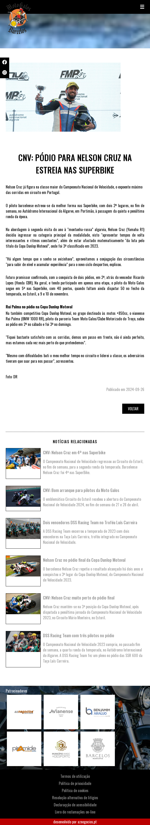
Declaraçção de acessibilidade (75, 805)
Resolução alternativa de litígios (75, 797)
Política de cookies (75, 790)
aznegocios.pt (87, 822)
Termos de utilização (75, 776)
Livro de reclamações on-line (75, 812)
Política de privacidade (75, 783)
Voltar (133, 408)
